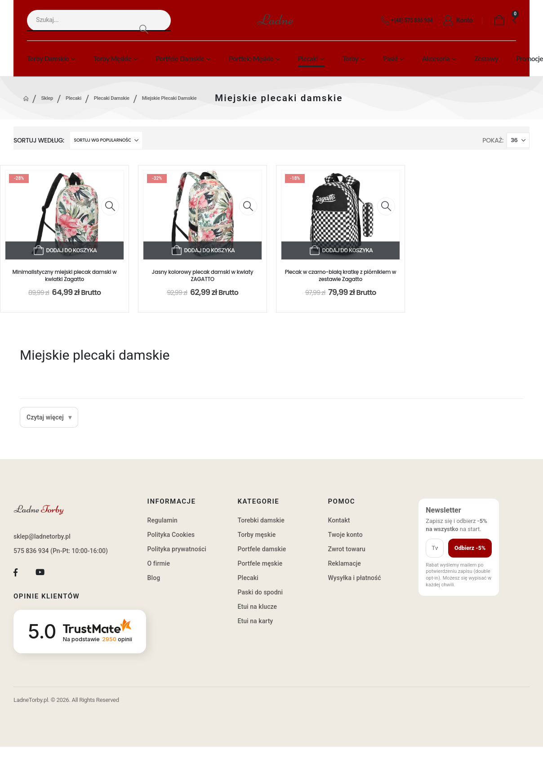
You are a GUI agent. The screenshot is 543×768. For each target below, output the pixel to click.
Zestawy (486, 58)
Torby (350, 58)
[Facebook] (15, 572)
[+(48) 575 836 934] (405, 20)
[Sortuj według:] (106, 140)
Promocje (529, 58)
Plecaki (308, 58)
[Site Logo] (293, 20)
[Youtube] (40, 572)
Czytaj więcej (45, 417)
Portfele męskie (251, 58)
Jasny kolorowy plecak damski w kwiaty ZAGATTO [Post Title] (203, 275)
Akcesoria (436, 58)
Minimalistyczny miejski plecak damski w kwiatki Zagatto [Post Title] (65, 275)
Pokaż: (492, 140)
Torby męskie (112, 58)
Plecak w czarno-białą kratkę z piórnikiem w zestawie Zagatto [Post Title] (340, 275)
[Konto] (455, 20)
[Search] (143, 29)
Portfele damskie (180, 58)
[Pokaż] (518, 140)
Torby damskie (48, 58)
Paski (390, 58)
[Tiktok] (64, 572)
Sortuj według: (38, 140)
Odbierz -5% (469, 548)
